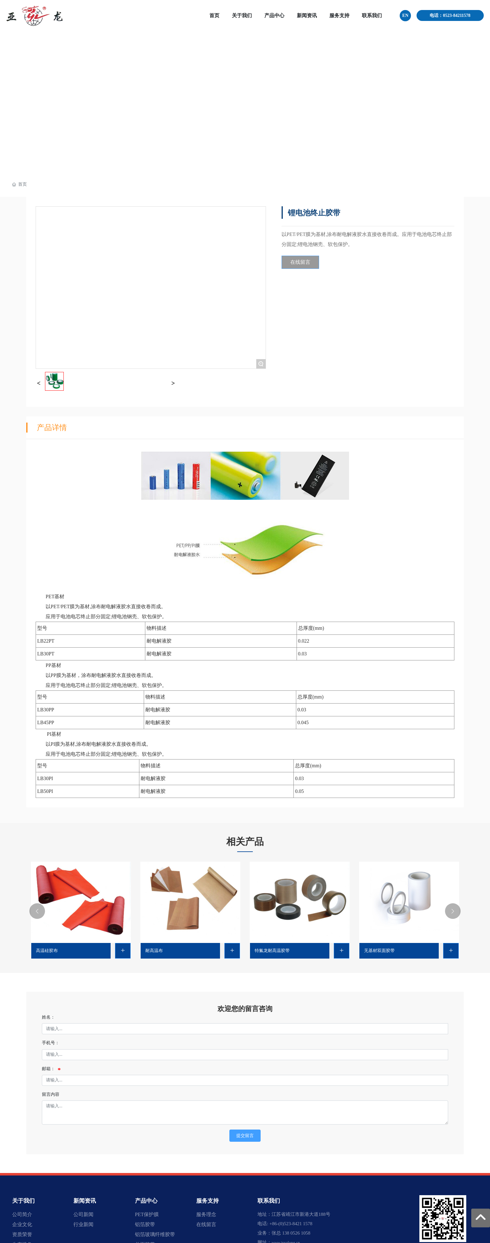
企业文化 (22, 1224)
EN (405, 15)
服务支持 (207, 1201)
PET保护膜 (147, 1214)
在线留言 (206, 1224)
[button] (37, 911)
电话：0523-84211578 (450, 15)
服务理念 (206, 1214)
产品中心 (146, 1201)
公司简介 (22, 1214)
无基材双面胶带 (379, 950)
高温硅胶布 (47, 950)
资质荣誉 (22, 1234)
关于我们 (23, 1201)
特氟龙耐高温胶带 (272, 950)
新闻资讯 (84, 1201)
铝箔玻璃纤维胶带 (155, 1234)
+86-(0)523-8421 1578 (290, 1223)
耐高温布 (154, 950)
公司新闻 (83, 1214)
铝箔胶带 (145, 1224)
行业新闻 (83, 1224)
